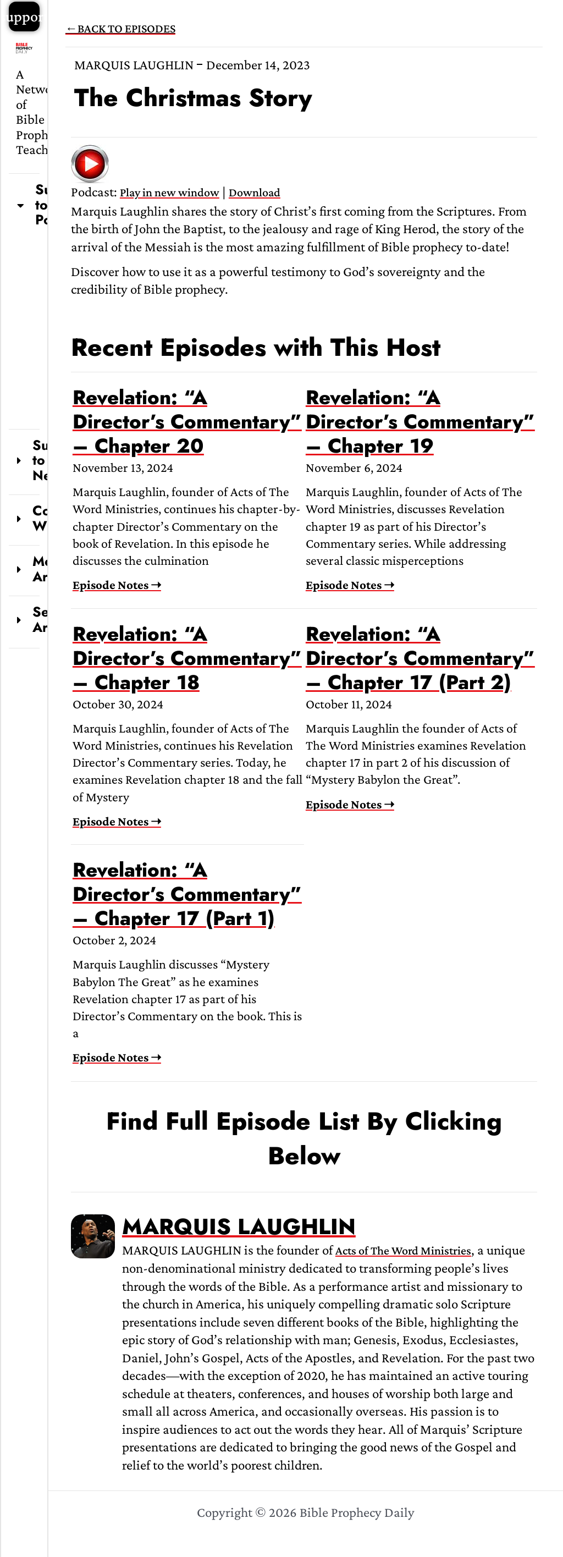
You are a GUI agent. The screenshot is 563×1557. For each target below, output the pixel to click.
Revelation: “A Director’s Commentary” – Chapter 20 (187, 421)
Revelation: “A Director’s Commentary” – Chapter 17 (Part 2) (420, 658)
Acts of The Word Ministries (403, 1250)
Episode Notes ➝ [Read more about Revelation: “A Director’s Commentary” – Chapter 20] (117, 584)
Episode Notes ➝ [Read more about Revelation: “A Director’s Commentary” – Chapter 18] (117, 821)
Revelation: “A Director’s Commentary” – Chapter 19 (420, 421)
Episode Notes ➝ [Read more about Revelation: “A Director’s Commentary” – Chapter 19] (350, 584)
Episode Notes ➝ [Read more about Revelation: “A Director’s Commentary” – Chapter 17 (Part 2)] (350, 804)
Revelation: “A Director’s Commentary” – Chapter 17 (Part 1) (187, 894)
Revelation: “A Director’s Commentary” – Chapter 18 (187, 658)
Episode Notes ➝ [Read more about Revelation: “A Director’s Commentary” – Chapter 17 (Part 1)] (117, 1057)
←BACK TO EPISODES (120, 28)
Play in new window (169, 192)
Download (254, 192)
